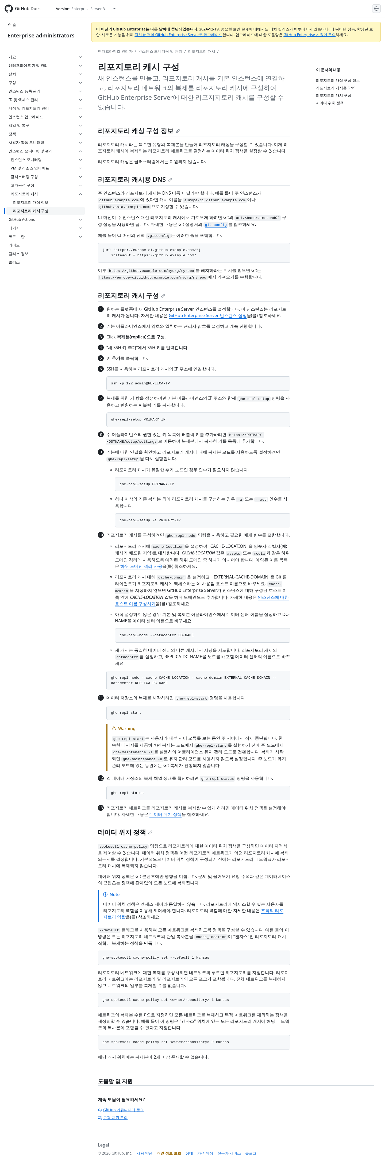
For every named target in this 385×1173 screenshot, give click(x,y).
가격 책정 (205, 1153)
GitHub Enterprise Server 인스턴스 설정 (208, 315)
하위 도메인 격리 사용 (141, 566)
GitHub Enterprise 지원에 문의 (309, 34)
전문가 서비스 (229, 1153)
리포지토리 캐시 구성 (131, 295)
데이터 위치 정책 (165, 814)
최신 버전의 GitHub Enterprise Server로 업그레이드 (178, 34)
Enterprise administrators (41, 35)
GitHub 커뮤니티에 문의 (121, 1109)
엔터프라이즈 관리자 (115, 51)
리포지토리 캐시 (201, 51)
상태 (189, 1153)
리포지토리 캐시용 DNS (135, 179)
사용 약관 (145, 1153)
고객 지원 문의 (113, 1117)
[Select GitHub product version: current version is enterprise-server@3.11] (85, 9)
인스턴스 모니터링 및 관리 (160, 51)
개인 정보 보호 (169, 1153)
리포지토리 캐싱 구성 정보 (139, 130)
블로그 (250, 1153)
